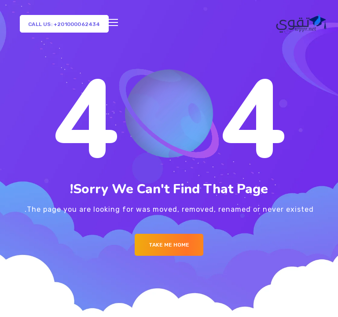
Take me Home (169, 245)
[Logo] (302, 23)
